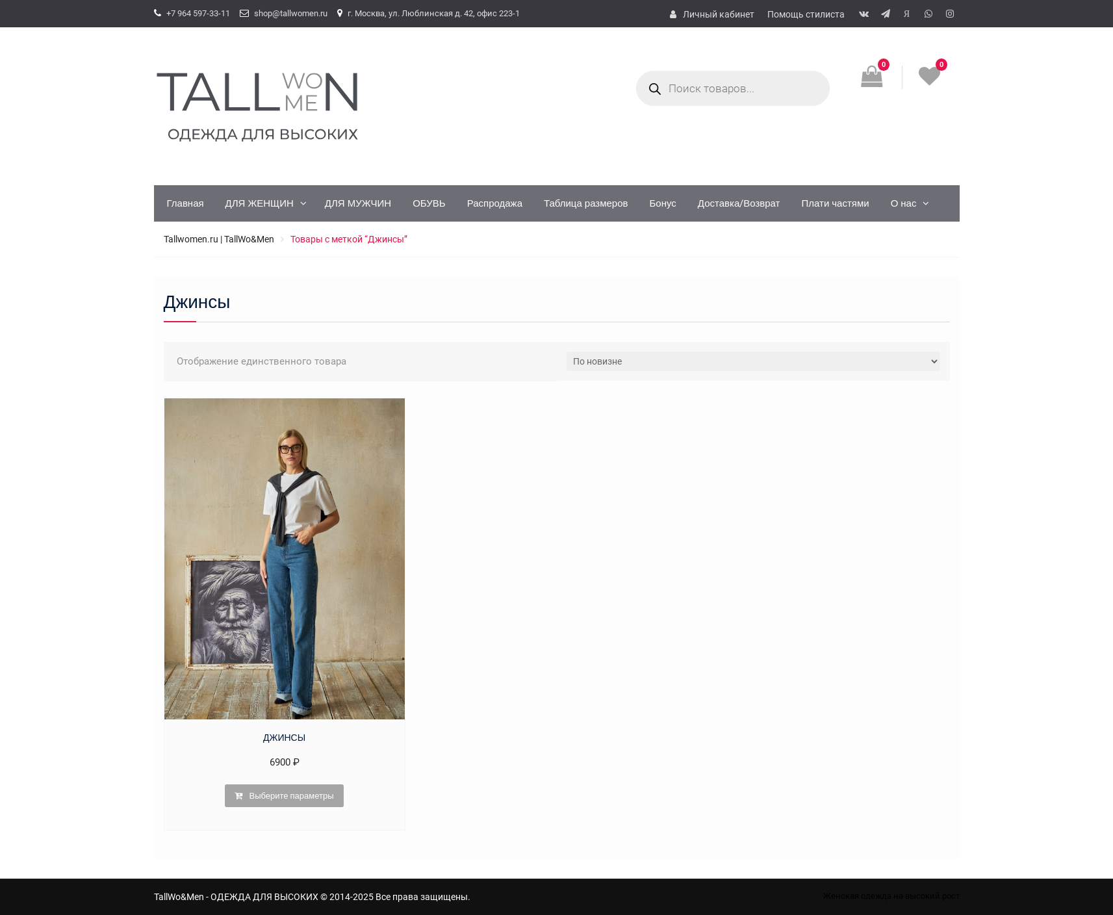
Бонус (663, 203)
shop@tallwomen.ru (290, 13)
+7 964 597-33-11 (198, 13)
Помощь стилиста (806, 14)
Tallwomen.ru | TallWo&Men (219, 239)
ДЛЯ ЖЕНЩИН (259, 203)
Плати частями (835, 203)
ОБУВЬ (429, 203)
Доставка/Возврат (739, 203)
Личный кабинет (718, 14)
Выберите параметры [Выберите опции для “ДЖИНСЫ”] (291, 796)
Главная (185, 203)
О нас (904, 203)
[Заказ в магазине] (753, 361)
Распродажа (494, 203)
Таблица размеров (586, 203)
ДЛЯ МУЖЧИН (358, 203)
